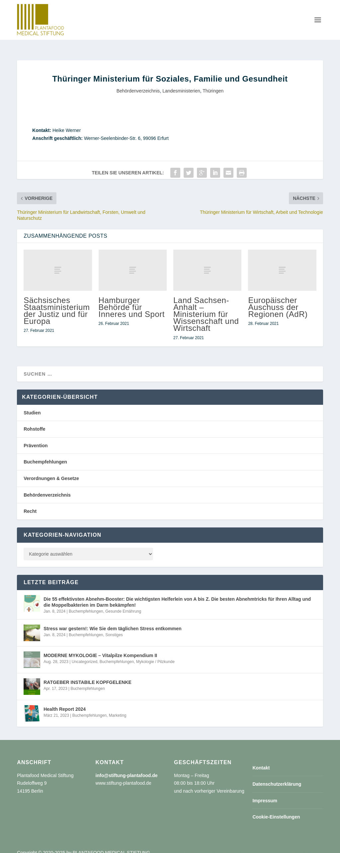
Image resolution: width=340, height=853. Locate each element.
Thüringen (213, 83)
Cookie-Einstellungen (276, 809)
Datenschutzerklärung (276, 776)
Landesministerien (181, 83)
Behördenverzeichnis (138, 83)
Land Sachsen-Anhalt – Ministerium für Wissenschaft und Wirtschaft (206, 307)
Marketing (118, 708)
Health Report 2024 (64, 701)
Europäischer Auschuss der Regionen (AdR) (277, 299)
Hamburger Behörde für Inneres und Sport (132, 299)
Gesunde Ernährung (123, 604)
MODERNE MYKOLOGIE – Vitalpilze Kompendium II (100, 648)
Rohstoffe (34, 421)
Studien (32, 405)
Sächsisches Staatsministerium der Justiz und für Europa (57, 303)
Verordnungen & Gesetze (51, 471)
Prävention (35, 438)
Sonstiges (114, 627)
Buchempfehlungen (45, 454)
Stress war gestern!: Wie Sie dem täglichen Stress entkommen (112, 621)
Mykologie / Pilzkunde (155, 654)
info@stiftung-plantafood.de (127, 768)
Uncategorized (84, 654)
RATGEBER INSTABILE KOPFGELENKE (87, 675)
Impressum (264, 793)
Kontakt (261, 760)
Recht (30, 504)
